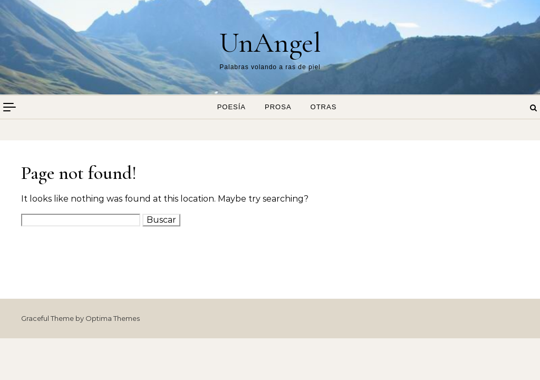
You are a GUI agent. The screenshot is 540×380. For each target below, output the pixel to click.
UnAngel (270, 42)
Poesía (231, 107)
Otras (324, 107)
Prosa (278, 107)
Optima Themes (112, 318)
